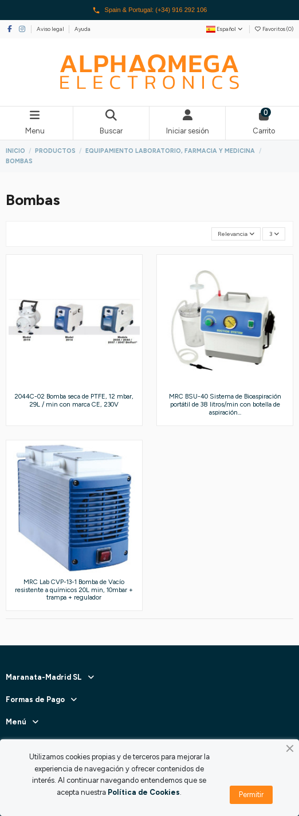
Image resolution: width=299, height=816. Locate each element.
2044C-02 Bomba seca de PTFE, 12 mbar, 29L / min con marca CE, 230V (73, 400)
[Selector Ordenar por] (236, 234)
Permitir (251, 794)
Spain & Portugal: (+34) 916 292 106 (149, 10)
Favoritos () (273, 29)
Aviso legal (51, 29)
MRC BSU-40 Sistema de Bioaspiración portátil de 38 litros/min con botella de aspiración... (225, 404)
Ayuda (82, 29)
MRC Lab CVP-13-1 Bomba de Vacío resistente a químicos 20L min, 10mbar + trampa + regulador (74, 589)
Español (225, 29)
